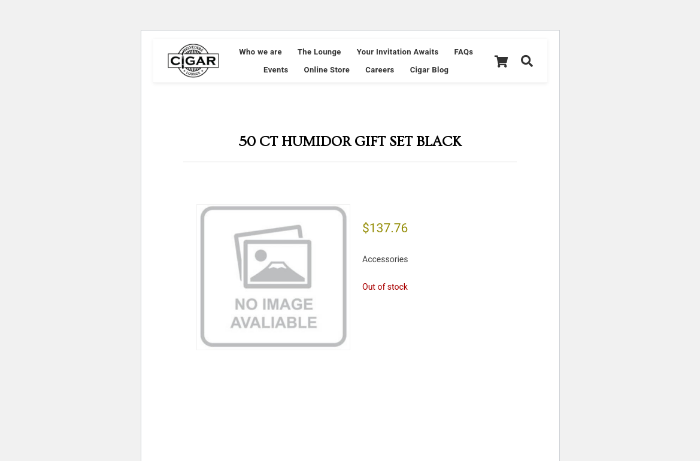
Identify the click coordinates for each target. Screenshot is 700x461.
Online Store (327, 69)
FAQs (464, 51)
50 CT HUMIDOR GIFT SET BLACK (350, 142)
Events (275, 69)
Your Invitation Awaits (398, 51)
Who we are (260, 51)
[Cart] (501, 61)
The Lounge (319, 51)
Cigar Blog (429, 69)
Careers (379, 69)
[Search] (527, 61)
